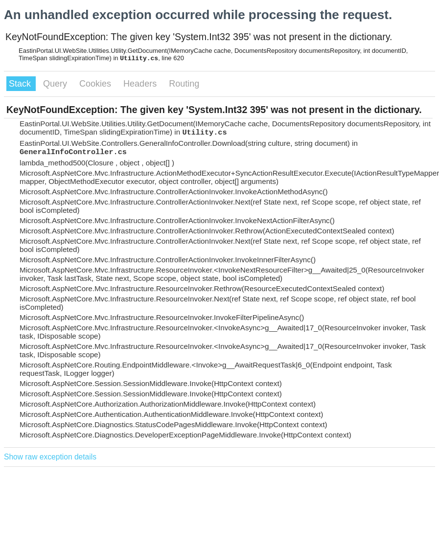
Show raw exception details (50, 457)
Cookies (96, 84)
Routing (184, 84)
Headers (141, 84)
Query (56, 84)
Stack (21, 84)
